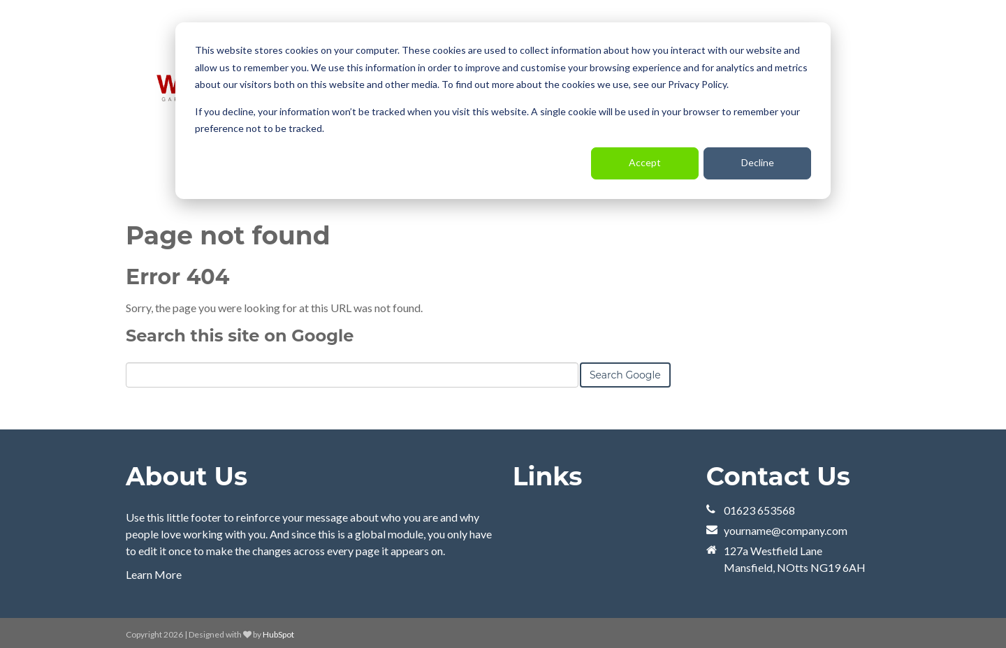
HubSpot (278, 633)
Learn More (154, 573)
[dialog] (503, 110)
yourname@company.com (785, 529)
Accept (645, 162)
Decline (757, 162)
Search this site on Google (239, 335)
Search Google (625, 374)
